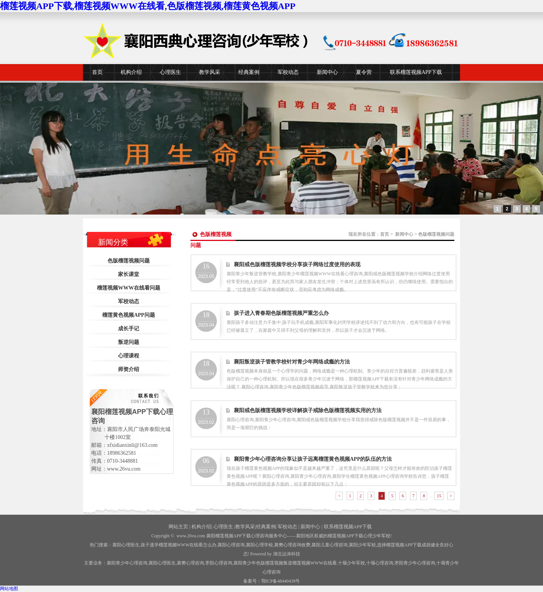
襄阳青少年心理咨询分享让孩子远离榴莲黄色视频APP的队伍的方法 (313, 459)
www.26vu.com (190, 535)
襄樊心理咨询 (190, 563)
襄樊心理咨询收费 (292, 545)
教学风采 (209, 72)
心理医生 (170, 72)
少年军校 (351, 563)
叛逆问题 (128, 342)
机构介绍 (131, 72)
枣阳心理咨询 (218, 563)
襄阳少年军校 (362, 545)
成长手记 (128, 328)
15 (439, 495)
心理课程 (128, 356)
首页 (97, 72)
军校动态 (288, 72)
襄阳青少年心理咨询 (127, 563)
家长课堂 (128, 274)
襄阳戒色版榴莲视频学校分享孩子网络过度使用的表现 (297, 264)
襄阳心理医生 (126, 545)
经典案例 (248, 72)
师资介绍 (128, 369)
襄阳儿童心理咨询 (329, 545)
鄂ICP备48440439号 (280, 581)
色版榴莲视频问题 (128, 261)
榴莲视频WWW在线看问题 (128, 288)
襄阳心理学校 (259, 545)
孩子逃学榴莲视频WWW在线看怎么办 (179, 545)
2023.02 (206, 416)
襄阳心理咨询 (231, 545)
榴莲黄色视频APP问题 (128, 315)
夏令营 (364, 72)
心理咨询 (379, 563)
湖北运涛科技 (286, 554)
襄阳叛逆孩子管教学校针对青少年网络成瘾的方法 (292, 362)
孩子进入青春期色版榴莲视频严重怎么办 (281, 313)
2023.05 (206, 270)
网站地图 (9, 588)
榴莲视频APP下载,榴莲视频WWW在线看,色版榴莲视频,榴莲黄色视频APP (147, 6)
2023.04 (206, 319)
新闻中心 (327, 72)
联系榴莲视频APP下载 (416, 72)
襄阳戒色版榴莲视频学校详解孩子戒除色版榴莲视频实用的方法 (308, 410)
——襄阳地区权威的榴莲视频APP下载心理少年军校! (339, 535)
